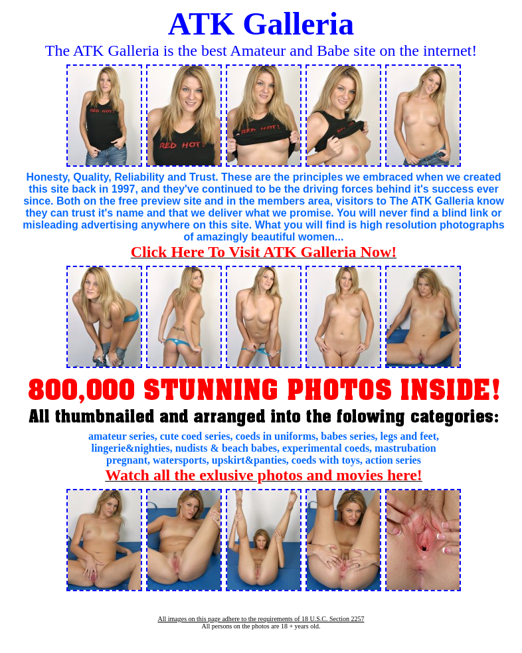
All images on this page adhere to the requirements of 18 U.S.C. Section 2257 (260, 618)
